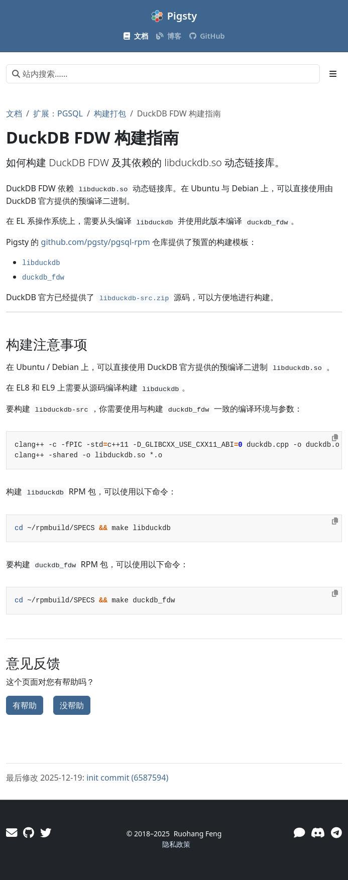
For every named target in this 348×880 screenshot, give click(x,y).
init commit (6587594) (127, 777)
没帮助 (72, 705)
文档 (14, 113)
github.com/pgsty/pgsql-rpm (95, 241)
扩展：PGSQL (58, 113)
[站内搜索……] (163, 73)
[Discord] (318, 832)
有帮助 (25, 705)
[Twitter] (45, 832)
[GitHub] (28, 832)
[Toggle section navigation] (333, 73)
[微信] (299, 832)
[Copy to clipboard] (335, 437)
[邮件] (11, 832)
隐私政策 (176, 844)
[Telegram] (336, 832)
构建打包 (110, 113)
